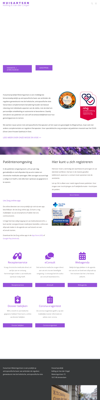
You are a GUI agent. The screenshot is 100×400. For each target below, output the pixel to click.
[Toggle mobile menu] (96, 3)
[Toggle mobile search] (92, 3)
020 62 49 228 (27, 47)
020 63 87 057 (23, 42)
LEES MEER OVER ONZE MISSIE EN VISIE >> (22, 137)
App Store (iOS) (37, 235)
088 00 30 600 (28, 58)
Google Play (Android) (11, 238)
